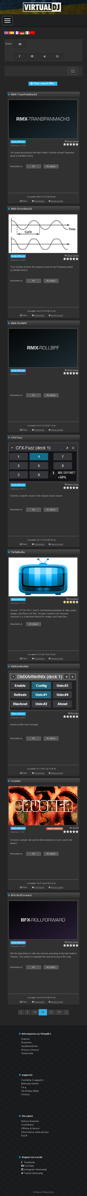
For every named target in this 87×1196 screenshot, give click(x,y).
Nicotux (75, 713)
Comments (39, 201)
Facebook (28, 1162)
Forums (25, 1094)
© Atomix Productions (43, 1192)
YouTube (27, 1165)
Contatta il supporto (32, 1080)
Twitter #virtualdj (32, 1173)
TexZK (75, 828)
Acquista (26, 1042)
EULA (24, 1135)
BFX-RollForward (21, 895)
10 (34, 1012)
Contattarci (27, 1124)
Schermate (27, 1053)
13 (59, 1012)
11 (42, 1012)
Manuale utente (30, 1083)
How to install (57, 201)
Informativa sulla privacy (35, 1132)
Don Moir (74, 599)
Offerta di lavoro (30, 1128)
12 (50, 1012)
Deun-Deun (73, 141)
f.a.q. (24, 1087)
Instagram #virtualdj (34, 1169)
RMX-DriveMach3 (21, 208)
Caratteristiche (29, 1046)
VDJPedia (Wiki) (30, 1090)
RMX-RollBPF (19, 323)
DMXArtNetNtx (19, 666)
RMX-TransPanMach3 (24, 94)
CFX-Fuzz (16, 437)
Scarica (25, 1038)
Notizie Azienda (30, 1121)
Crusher (16, 781)
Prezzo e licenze (30, 1049)
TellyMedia (18, 552)
